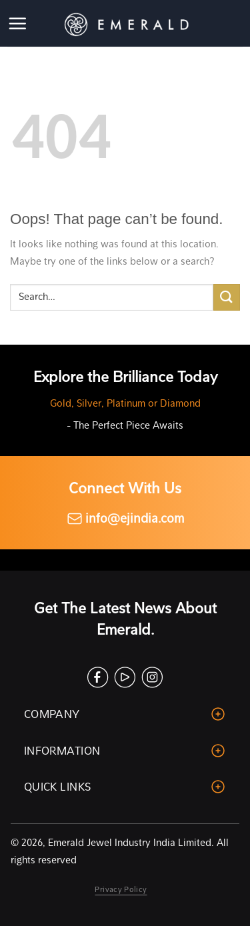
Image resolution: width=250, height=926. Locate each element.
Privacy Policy (121, 889)
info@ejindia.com (125, 519)
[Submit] (226, 297)
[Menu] (18, 23)
